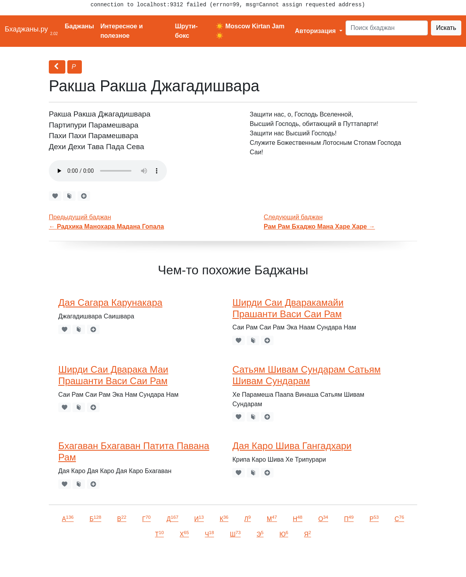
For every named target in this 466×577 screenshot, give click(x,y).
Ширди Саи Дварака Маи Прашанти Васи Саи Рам (113, 375)
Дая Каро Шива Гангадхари (291, 445)
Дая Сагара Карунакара (110, 302)
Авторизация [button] (316, 31)
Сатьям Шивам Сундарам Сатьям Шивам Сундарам (306, 375)
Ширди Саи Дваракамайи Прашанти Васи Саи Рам (287, 308)
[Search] (387, 27)
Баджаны (79, 26)
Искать (446, 27)
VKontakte (96, 560)
